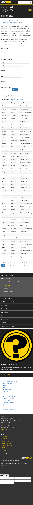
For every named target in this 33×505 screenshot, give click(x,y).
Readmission (4, 316)
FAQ (4, 385)
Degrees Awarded (8, 291)
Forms (5, 387)
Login (4, 450)
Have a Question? (9, 364)
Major (22, 99)
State (3, 70)
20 (22, 263)
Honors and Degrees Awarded (10, 22)
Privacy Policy (7, 445)
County (3, 81)
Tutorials (3, 322)
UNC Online (4, 319)
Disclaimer (6, 439)
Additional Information (7, 326)
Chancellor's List (8, 288)
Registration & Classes (7, 275)
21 (26, 263)
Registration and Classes (10, 396)
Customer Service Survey (11, 381)
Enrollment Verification (8, 295)
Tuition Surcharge (8, 405)
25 (10, 265)
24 (6, 265)
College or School (6, 59)
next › (24, 265)
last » (3, 268)
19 (19, 263)
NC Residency (5, 305)
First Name (4, 48)
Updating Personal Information (10, 302)
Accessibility (6, 443)
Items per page (6, 87)
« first (4, 263)
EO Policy (5, 441)
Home (2, 20)
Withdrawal (4, 312)
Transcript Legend (8, 402)
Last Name (4, 54)
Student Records (17, 20)
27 (17, 265)
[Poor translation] (6, 475)
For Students (9, 20)
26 (13, 265)
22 (30, 263)
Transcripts (6, 400)
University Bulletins (9, 409)
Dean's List (7, 285)
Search (15, 90)
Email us (4, 429)
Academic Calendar (9, 379)
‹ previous (10, 263)
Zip (2, 76)
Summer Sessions (6, 309)
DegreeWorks (7, 383)
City (2, 65)
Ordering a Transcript (7, 298)
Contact (5, 448)
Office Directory (7, 392)
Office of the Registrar (9, 8)
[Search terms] (23, 2)
